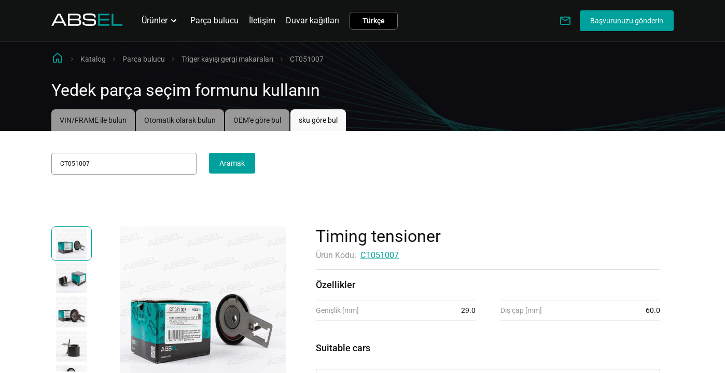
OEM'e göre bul (257, 120)
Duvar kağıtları (312, 20)
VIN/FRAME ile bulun (93, 120)
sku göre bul (318, 120)
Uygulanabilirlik (344, 360)
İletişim (262, 20)
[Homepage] (87, 23)
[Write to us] (565, 21)
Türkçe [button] (373, 21)
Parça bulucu (214, 20)
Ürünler (161, 21)
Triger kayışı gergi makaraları (227, 59)
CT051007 (379, 255)
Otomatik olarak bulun (180, 120)
